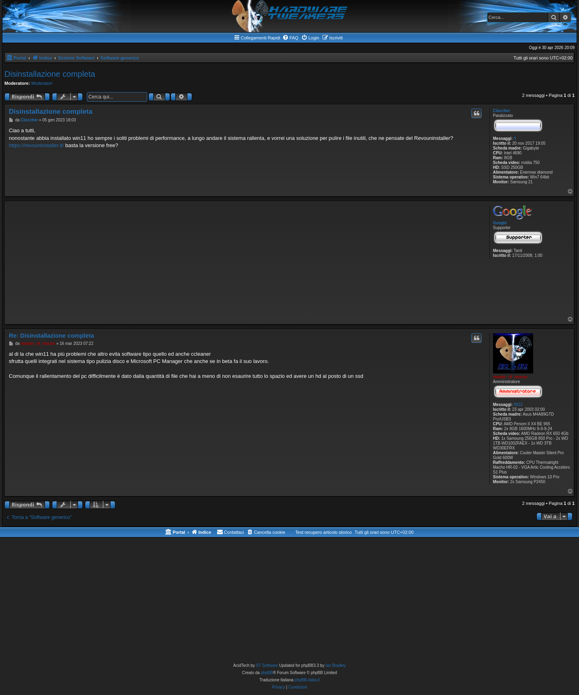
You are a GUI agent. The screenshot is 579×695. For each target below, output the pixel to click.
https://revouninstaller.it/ (36, 145)
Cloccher (501, 111)
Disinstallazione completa (49, 74)
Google (500, 223)
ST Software (267, 665)
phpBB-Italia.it (307, 680)
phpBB (267, 672)
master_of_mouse (510, 377)
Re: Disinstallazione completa (51, 335)
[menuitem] (290, 38)
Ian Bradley (335, 665)
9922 (518, 404)
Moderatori (42, 83)
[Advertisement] (246, 259)
